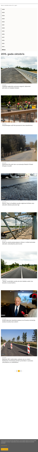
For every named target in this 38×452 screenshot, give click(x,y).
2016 (3, 40)
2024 (3, 15)
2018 (3, 34)
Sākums (2, 5)
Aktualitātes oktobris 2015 (9, 5)
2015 (3, 43)
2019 (3, 31)
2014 (3, 46)
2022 (3, 21)
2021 (3, 25)
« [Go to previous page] (14, 370)
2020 (3, 28)
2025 (3, 12)
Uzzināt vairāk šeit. (4, 445)
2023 (3, 18)
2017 (3, 37)
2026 (3, 9)
